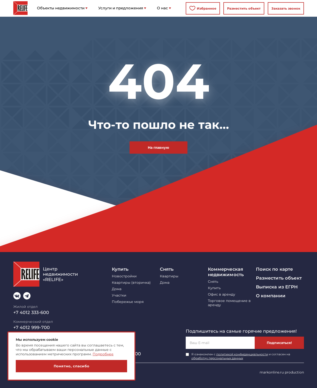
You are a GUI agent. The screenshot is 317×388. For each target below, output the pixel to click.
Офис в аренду (221, 294)
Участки (119, 295)
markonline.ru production (282, 372)
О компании (270, 295)
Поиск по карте (274, 269)
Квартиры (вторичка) (131, 283)
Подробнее (103, 354)
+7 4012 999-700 (31, 327)
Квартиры (169, 276)
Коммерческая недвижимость (226, 272)
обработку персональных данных (217, 358)
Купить (120, 269)
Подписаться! (279, 343)
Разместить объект (244, 8)
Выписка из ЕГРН (277, 287)
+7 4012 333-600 (31, 312)
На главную (158, 147)
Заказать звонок (285, 8)
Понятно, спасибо (71, 366)
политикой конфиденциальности (242, 354)
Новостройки (124, 276)
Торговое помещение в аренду (229, 303)
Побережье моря (128, 302)
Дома (116, 289)
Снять (167, 269)
